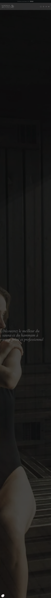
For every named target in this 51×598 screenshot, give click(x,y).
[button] (2, 595)
